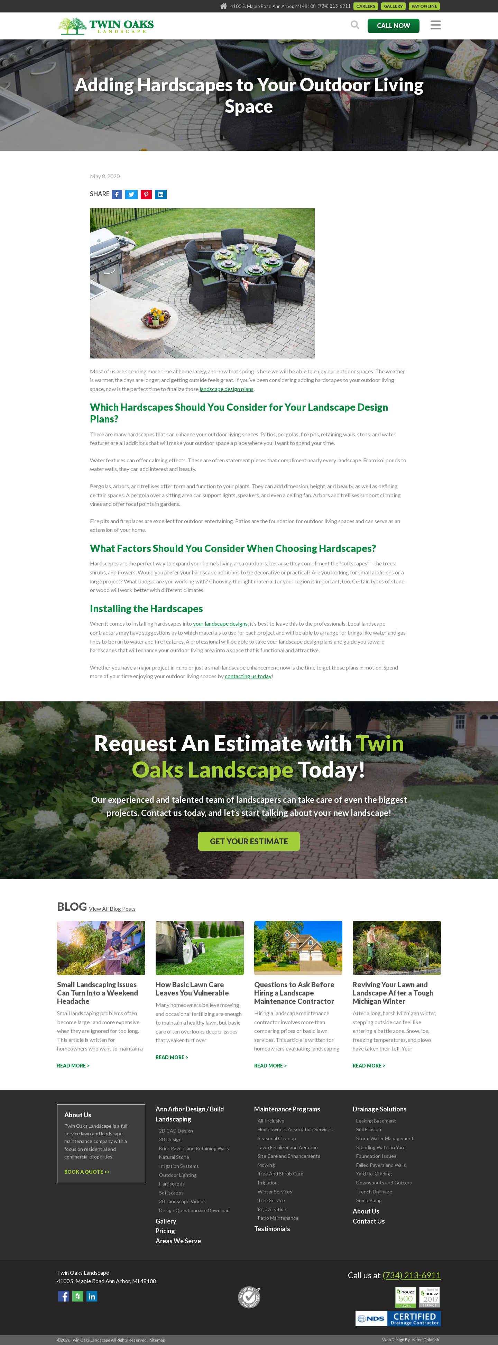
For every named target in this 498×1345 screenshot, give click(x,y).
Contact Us (369, 1221)
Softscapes (171, 1193)
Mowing (266, 1165)
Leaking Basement (376, 1121)
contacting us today (248, 676)
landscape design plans (226, 388)
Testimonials (272, 1229)
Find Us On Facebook (63, 1296)
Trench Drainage (374, 1191)
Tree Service (271, 1200)
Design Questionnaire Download (194, 1210)
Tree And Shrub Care (280, 1173)
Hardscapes (172, 1184)
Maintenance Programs (287, 1109)
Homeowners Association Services (295, 1129)
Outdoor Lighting (178, 1175)
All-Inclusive (271, 1121)
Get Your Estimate (249, 841)
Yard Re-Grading (374, 1173)
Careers (365, 6)
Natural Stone (174, 1157)
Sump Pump (369, 1200)
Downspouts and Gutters (384, 1182)
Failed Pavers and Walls (381, 1165)
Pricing (165, 1231)
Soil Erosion (368, 1129)
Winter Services (275, 1191)
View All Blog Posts (112, 908)
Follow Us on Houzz (77, 1296)
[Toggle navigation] (436, 25)
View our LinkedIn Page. (92, 1296)
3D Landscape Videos (182, 1201)
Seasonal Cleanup (277, 1138)
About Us (366, 1211)
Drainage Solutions (380, 1109)
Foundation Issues (376, 1156)
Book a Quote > (85, 1172)
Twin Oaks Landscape (83, 1272)
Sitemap (157, 1340)
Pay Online (424, 6)
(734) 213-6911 (334, 6)
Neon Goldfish (425, 1339)
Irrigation (268, 1182)
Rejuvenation (272, 1209)
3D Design (170, 1139)
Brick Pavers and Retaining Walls (194, 1148)
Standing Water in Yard (381, 1147)
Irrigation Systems (179, 1166)
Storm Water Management (385, 1138)
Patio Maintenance (278, 1218)
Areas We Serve (178, 1241)
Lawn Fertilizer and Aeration (288, 1147)
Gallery (393, 6)
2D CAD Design (176, 1131)
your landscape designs (220, 623)
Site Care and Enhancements (289, 1156)
